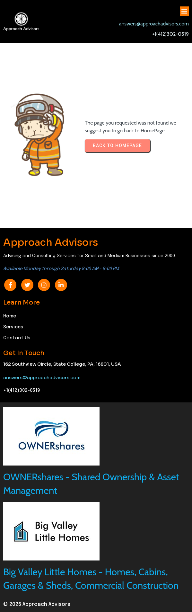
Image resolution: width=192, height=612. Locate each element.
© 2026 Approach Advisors (36, 604)
